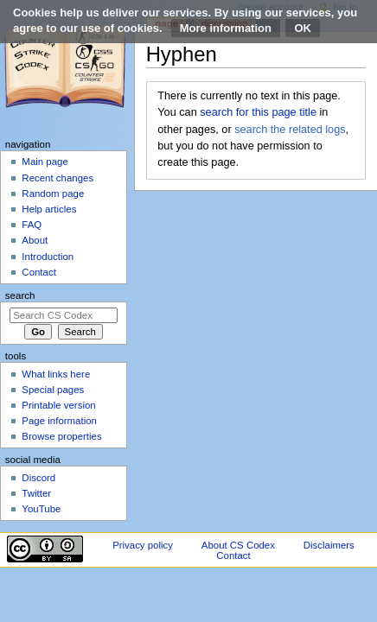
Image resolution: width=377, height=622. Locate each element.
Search (20, 295)
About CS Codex (238, 545)
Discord (38, 478)
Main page (45, 161)
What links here (56, 374)
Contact (38, 272)
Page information (59, 421)
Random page (53, 193)
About (35, 240)
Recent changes (57, 178)
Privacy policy (142, 545)
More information (226, 28)
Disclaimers (329, 545)
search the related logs (289, 130)
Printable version (58, 405)
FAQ (32, 224)
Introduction (47, 256)
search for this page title (258, 112)
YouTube (41, 509)
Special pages (53, 389)
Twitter (36, 493)
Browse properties (61, 436)
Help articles (49, 209)
